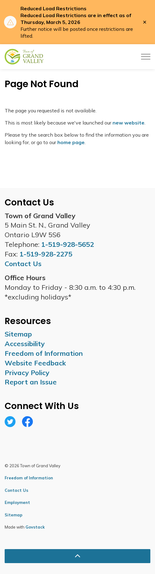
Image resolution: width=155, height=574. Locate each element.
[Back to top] (77, 556)
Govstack (35, 527)
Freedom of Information (44, 353)
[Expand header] (145, 56)
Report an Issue (31, 382)
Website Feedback (35, 363)
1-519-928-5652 (67, 244)
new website (128, 123)
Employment (17, 502)
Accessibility (25, 343)
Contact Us (16, 490)
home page (71, 142)
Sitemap (18, 334)
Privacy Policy (27, 372)
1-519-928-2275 (46, 254)
